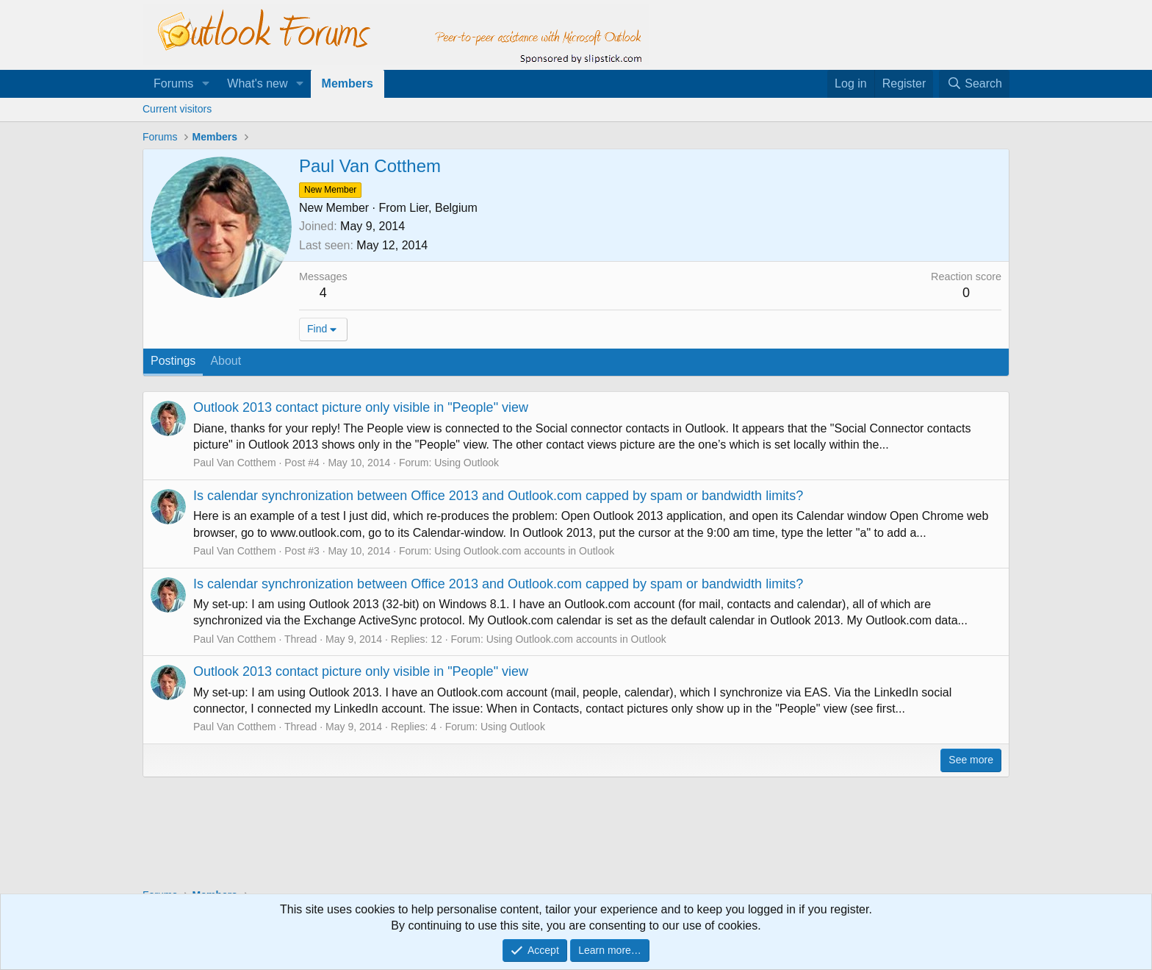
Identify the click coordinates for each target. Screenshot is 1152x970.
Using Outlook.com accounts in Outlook (524, 551)
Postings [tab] (173, 360)
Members (347, 83)
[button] (205, 84)
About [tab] (225, 360)
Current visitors (177, 109)
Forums (173, 83)
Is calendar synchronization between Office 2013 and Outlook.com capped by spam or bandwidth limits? (498, 495)
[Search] (974, 84)
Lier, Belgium (443, 208)
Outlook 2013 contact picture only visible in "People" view (360, 407)
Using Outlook (466, 462)
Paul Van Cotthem (234, 462)
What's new (257, 83)
